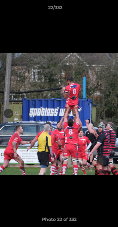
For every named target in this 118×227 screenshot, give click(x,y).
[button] (95, 9)
